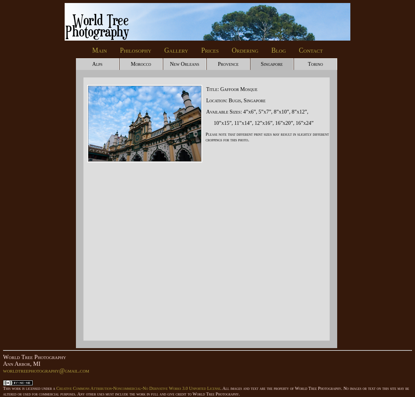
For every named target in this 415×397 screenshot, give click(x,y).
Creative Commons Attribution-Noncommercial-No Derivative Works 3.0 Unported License (138, 388)
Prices (210, 50)
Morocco (141, 64)
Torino (315, 64)
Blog (278, 50)
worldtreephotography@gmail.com (46, 370)
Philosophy (135, 50)
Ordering (245, 50)
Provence (228, 64)
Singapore (272, 64)
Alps (97, 64)
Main (99, 50)
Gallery (176, 50)
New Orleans (184, 64)
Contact (311, 50)
